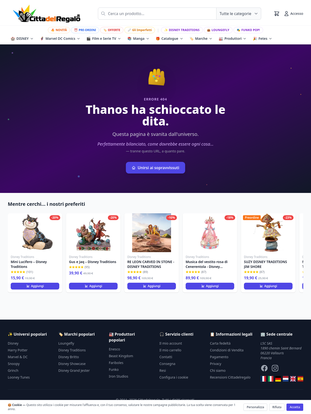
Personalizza (255, 407)
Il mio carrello (170, 350)
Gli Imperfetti (140, 30)
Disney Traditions (182, 30)
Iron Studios (118, 376)
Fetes (262, 38)
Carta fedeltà (220, 343)
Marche (201, 38)
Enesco (114, 349)
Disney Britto (68, 357)
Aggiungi (35, 286)
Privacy (215, 363)
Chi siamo (217, 370)
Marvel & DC (18, 357)
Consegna (167, 363)
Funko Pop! (248, 30)
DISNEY (22, 38)
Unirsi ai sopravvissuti (155, 167)
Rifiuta (276, 407)
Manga (138, 38)
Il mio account (170, 343)
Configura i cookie (173, 377)
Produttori (232, 38)
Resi (162, 370)
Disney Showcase (72, 363)
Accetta (295, 407)
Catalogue (169, 38)
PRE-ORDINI (85, 30)
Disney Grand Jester (74, 370)
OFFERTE (111, 30)
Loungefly (218, 30)
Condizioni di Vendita (226, 350)
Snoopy (14, 363)
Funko (114, 369)
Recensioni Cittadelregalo (230, 377)
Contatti (165, 357)
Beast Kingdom (121, 356)
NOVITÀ (59, 30)
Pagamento (219, 357)
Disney (13, 343)
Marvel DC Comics (60, 38)
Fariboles (116, 362)
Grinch (13, 370)
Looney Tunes (19, 377)
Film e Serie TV (103, 38)
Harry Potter (17, 350)
